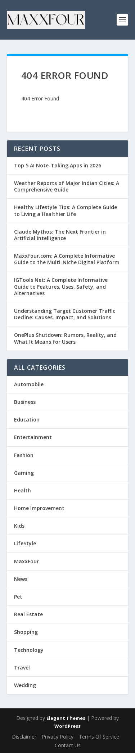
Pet (18, 596)
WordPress (67, 726)
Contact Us (68, 745)
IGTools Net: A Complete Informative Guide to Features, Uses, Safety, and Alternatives (61, 286)
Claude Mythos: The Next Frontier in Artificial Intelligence (60, 235)
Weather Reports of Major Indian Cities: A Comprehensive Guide (66, 186)
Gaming (24, 472)
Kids (19, 525)
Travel (22, 667)
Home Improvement (39, 508)
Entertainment (33, 437)
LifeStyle (25, 543)
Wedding (25, 685)
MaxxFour (26, 561)
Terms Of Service (99, 736)
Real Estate (28, 614)
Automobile (29, 384)
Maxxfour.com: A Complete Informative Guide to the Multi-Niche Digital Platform (67, 259)
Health (22, 490)
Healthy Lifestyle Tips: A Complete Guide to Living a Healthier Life (65, 210)
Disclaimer (24, 736)
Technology (29, 649)
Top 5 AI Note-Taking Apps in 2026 (57, 165)
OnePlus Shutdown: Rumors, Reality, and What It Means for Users (65, 338)
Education (27, 419)
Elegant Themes (65, 718)
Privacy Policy (57, 736)
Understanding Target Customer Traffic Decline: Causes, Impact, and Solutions (64, 314)
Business (25, 401)
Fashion (23, 455)
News (20, 579)
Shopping (26, 631)
